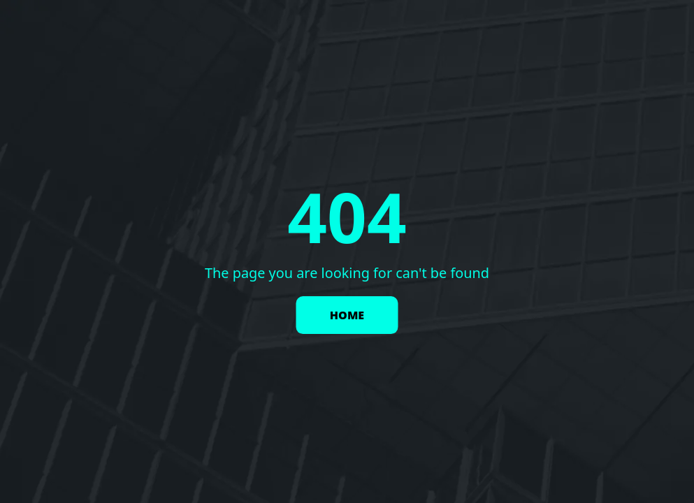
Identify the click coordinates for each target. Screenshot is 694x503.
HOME (347, 315)
